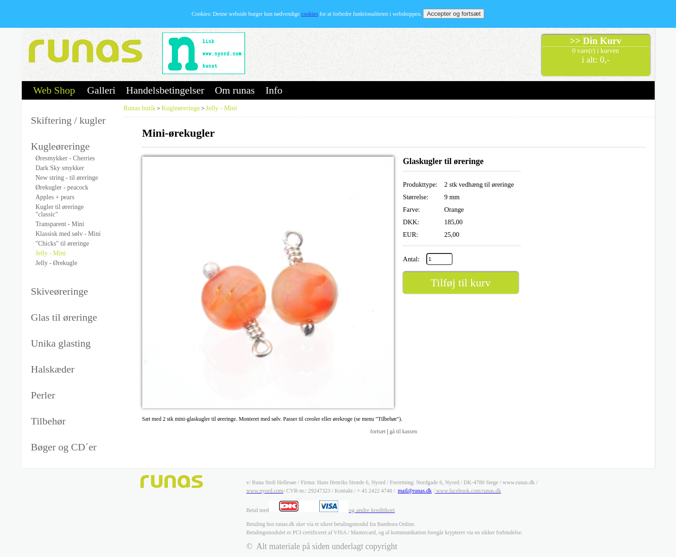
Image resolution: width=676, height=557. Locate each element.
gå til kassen (403, 431)
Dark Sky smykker (60, 168)
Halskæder (53, 369)
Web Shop (54, 90)
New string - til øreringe (67, 177)
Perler (43, 395)
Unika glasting (61, 343)
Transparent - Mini (60, 224)
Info (274, 90)
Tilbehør (48, 421)
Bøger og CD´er (64, 447)
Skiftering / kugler (68, 120)
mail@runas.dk (414, 490)
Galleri (101, 90)
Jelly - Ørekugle (56, 263)
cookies (309, 14)
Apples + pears (55, 197)
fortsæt (377, 431)
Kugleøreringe (60, 146)
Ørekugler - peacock (62, 187)
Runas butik (140, 108)
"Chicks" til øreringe (62, 243)
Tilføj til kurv (460, 283)
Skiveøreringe (59, 291)
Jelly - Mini (51, 253)
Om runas (235, 90)
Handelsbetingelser (165, 90)
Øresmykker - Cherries (65, 158)
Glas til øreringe (64, 317)
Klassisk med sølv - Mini (68, 233)
